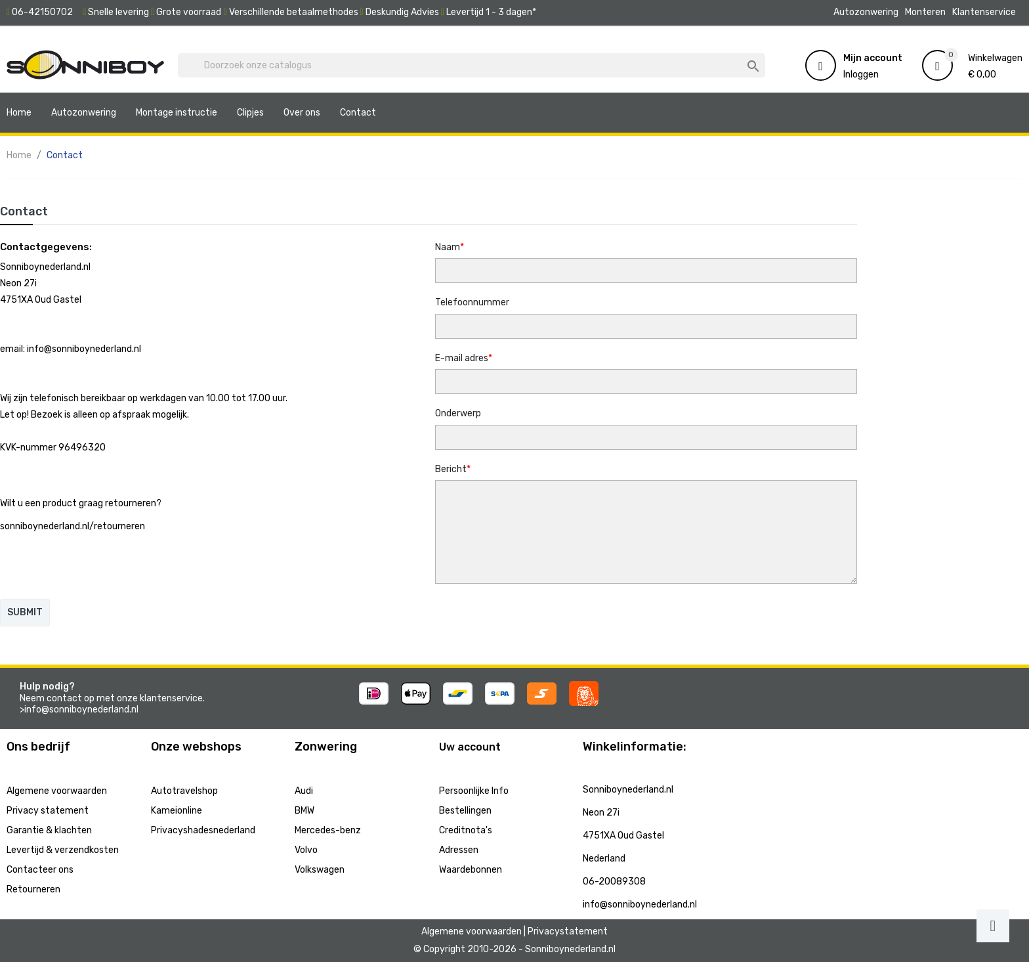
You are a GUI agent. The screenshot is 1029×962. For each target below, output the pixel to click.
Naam (447, 247)
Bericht (451, 469)
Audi (304, 791)
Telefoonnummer (472, 302)
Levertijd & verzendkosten (63, 850)
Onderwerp (458, 413)
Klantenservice (984, 12)
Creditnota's (465, 830)
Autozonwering (865, 12)
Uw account (470, 747)
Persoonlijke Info (474, 791)
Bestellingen (465, 810)
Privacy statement (48, 810)
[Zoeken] (471, 65)
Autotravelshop (184, 791)
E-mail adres (461, 358)
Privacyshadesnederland (203, 830)
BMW (304, 810)
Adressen (458, 850)
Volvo (306, 850)
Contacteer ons (40, 869)
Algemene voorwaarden (57, 791)
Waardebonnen (470, 869)
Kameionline (176, 810)
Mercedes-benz (328, 830)
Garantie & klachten (49, 830)
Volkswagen (320, 869)
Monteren (925, 12)
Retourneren (33, 889)
